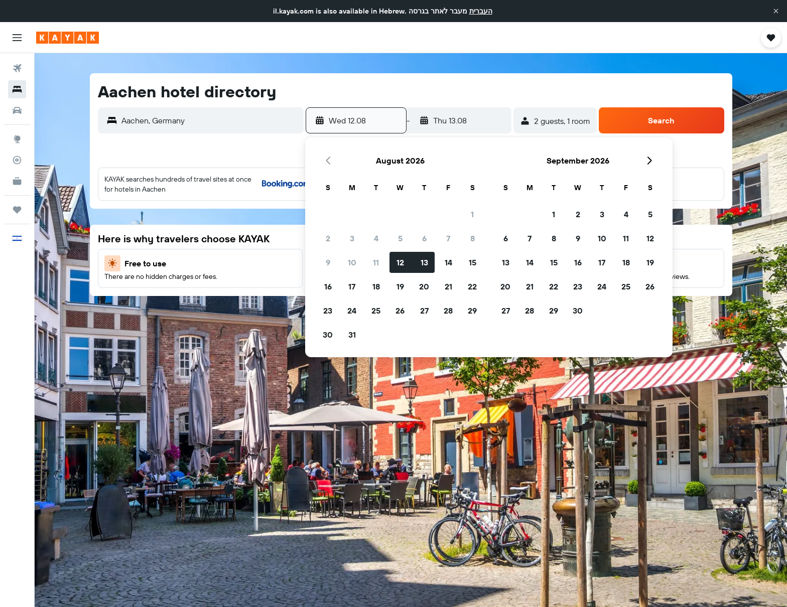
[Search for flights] (17, 68)
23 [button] (327, 311)
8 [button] (472, 238)
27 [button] (424, 311)
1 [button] (472, 214)
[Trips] (17, 210)
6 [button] (424, 238)
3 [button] (352, 238)
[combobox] (210, 120)
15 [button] (472, 262)
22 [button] (472, 286)
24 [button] (351, 311)
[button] (776, 11)
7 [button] (448, 238)
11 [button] (376, 262)
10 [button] (352, 262)
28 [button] (448, 311)
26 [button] (400, 311)
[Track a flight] (17, 160)
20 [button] (424, 286)
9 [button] (328, 262)
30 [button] (328, 335)
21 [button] (448, 286)
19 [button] (400, 286)
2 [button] (328, 238)
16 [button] (328, 286)
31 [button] (352, 335)
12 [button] (400, 262)
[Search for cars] (17, 110)
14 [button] (448, 262)
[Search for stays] (17, 89)
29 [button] (472, 311)
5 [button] (400, 238)
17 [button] (351, 286)
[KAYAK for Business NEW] (17, 181)
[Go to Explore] (17, 139)
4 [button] (376, 238)
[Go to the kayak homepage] (67, 38)
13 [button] (424, 262)
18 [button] (376, 286)
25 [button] (375, 311)
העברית (480, 11)
